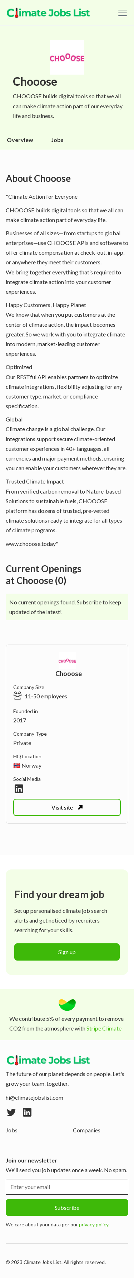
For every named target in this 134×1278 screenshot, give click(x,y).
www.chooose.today (31, 543)
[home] (48, 13)
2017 (19, 720)
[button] (121, 13)
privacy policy (93, 1224)
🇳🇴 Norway (27, 765)
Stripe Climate (103, 1028)
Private (22, 742)
